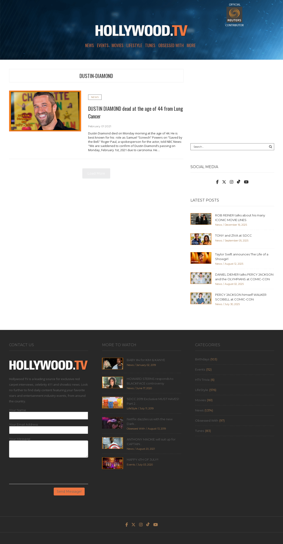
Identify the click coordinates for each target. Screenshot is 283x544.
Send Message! (69, 491)
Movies (117, 45)
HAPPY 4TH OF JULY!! (142, 459)
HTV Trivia (202, 379)
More (191, 45)
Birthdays (202, 359)
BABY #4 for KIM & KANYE (146, 360)
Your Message (19, 438)
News (89, 45)
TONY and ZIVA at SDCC (233, 235)
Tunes (150, 45)
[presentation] (44, 472)
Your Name (17, 410)
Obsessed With (171, 45)
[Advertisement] (232, 101)
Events (103, 45)
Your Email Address (23, 424)
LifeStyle (134, 45)
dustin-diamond (96, 75)
